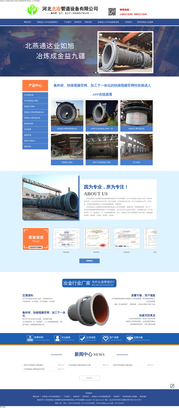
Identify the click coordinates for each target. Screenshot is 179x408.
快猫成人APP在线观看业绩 (108, 22)
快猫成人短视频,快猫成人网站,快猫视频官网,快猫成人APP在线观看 (20, 1)
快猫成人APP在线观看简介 (47, 22)
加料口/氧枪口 (29, 141)
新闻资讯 (78, 22)
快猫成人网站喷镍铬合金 (34, 112)
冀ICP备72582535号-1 (134, 400)
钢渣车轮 (27, 146)
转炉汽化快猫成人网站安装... (123, 365)
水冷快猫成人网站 (31, 101)
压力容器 (136, 162)
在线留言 (128, 22)
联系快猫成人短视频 (145, 22)
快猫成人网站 (29, 106)
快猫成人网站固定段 (32, 118)
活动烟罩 (27, 129)
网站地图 (143, 396)
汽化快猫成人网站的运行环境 (34, 369)
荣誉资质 (88, 22)
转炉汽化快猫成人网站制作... (34, 365)
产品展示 (67, 22)
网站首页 (27, 22)
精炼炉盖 (27, 135)
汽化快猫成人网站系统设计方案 (80, 365)
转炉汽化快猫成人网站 (102, 162)
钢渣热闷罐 (28, 124)
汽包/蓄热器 (28, 95)
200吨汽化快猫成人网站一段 (102, 129)
